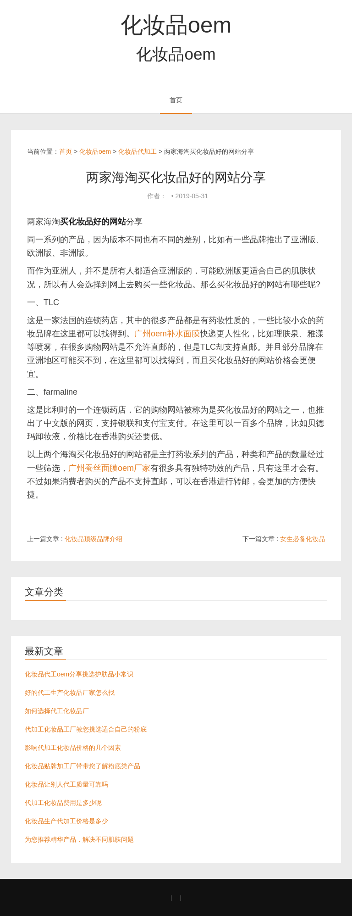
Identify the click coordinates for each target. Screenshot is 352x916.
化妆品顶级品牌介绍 (93, 538)
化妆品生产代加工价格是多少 (66, 821)
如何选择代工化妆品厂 (57, 711)
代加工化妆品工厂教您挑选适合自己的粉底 (86, 729)
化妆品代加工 (137, 151)
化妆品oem (176, 24)
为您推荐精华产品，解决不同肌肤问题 (79, 839)
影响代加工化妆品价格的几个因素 (73, 747)
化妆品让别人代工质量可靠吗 (66, 784)
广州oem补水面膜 (167, 333)
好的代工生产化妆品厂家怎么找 (70, 692)
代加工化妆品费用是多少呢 (63, 802)
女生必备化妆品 (302, 538)
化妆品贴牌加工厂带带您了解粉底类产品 (82, 766)
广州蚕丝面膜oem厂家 (109, 468)
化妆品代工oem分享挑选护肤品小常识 (79, 674)
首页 (176, 100)
